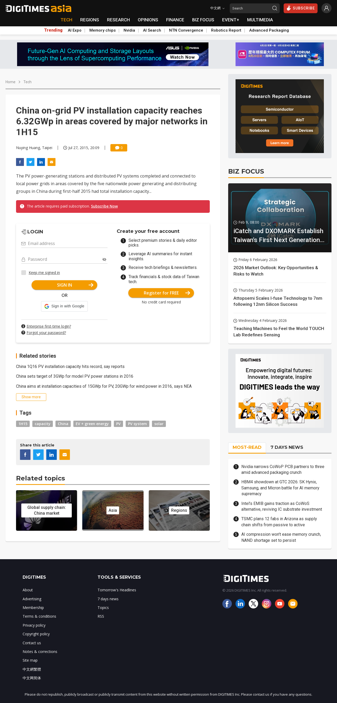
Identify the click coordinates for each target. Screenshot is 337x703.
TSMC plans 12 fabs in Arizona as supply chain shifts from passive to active (279, 521)
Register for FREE (167, 293)
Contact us (32, 642)
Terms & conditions (39, 616)
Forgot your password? (46, 332)
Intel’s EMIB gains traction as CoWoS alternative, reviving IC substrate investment (281, 506)
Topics (103, 607)
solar (159, 423)
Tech (27, 82)
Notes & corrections (40, 651)
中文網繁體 (32, 669)
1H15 (22, 423)
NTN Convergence (186, 30)
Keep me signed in (44, 272)
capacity (42, 423)
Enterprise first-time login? (49, 326)
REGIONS (89, 19)
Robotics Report (226, 30)
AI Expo (74, 30)
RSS (101, 616)
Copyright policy (36, 633)
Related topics (40, 478)
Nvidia (129, 30)
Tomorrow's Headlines (117, 589)
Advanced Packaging (269, 30)
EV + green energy (92, 423)
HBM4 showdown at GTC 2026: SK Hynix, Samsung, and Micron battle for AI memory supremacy (280, 487)
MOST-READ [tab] (247, 447)
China (63, 423)
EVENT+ (230, 19)
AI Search (152, 30)
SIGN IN (75, 285)
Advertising (32, 598)
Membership (33, 607)
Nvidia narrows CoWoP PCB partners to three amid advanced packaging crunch (282, 469)
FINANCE (175, 19)
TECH (66, 19)
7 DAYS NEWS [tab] (286, 447)
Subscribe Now (104, 206)
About (28, 589)
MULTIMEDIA (260, 19)
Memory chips (102, 30)
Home (11, 82)
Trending (53, 30)
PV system (137, 423)
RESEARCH (118, 19)
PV (118, 423)
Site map (30, 660)
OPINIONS (148, 19)
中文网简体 (32, 677)
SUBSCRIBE (300, 8)
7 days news (108, 598)
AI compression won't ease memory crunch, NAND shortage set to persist (281, 537)
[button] (64, 306)
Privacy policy (34, 625)
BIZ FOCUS (203, 19)
